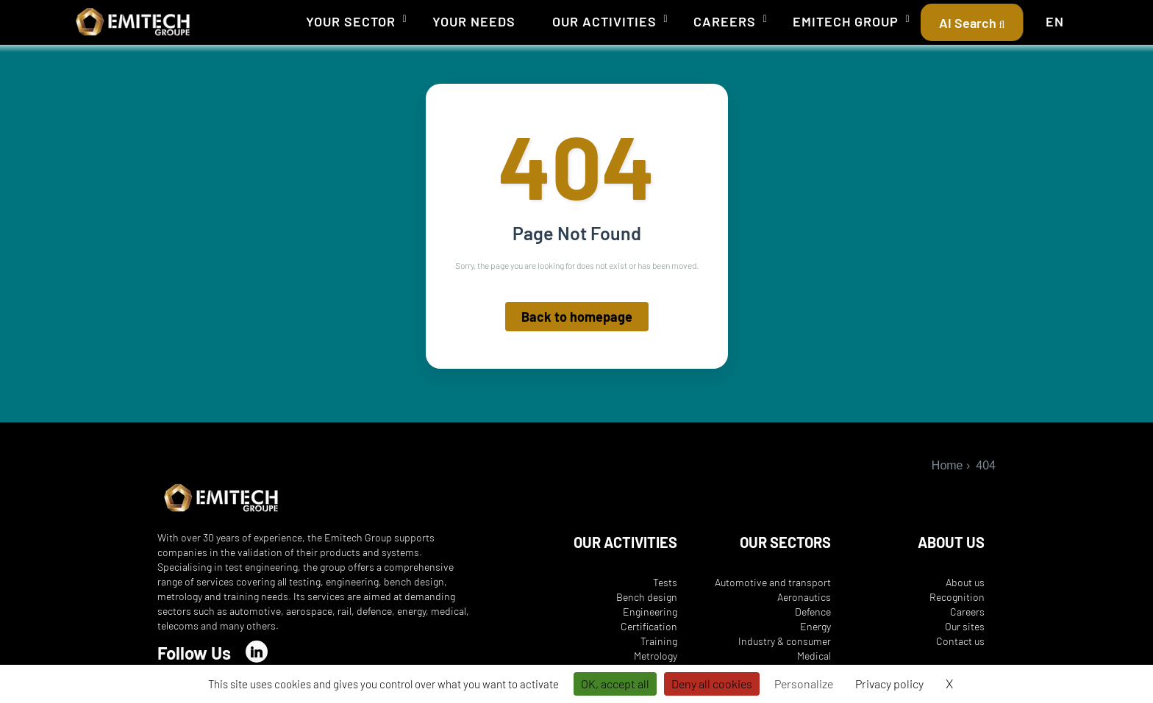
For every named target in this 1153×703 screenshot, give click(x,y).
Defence (813, 611)
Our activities (604, 21)
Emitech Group (846, 21)
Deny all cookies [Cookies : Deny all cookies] (711, 684)
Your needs (473, 21)
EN (1055, 21)
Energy (815, 626)
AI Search (972, 23)
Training (658, 641)
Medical (814, 655)
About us (965, 582)
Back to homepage (576, 317)
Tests (665, 582)
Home (947, 465)
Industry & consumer (784, 641)
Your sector (351, 21)
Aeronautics (804, 597)
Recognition (957, 597)
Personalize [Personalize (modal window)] (803, 684)
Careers (724, 21)
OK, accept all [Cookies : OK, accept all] (615, 684)
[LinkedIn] (257, 652)
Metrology (655, 655)
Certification (649, 626)
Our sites (965, 626)
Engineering (650, 611)
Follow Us (194, 652)
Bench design (646, 597)
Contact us (960, 641)
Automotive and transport (773, 582)
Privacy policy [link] (889, 684)
